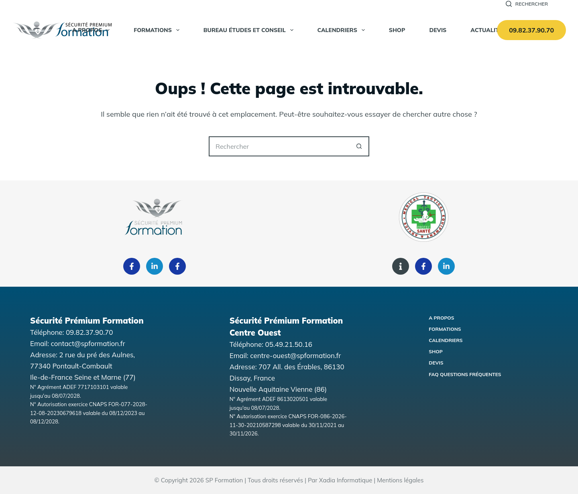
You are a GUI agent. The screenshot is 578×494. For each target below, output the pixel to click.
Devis (437, 30)
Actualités (488, 30)
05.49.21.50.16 (289, 344)
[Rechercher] (527, 4)
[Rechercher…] (279, 146)
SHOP (397, 30)
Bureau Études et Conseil (250, 30)
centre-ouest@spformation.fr (295, 355)
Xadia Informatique (345, 480)
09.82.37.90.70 (531, 30)
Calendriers (342, 30)
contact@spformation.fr (88, 343)
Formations (158, 30)
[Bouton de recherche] (359, 146)
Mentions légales (400, 480)
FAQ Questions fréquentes (465, 374)
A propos (92, 30)
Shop (435, 351)
